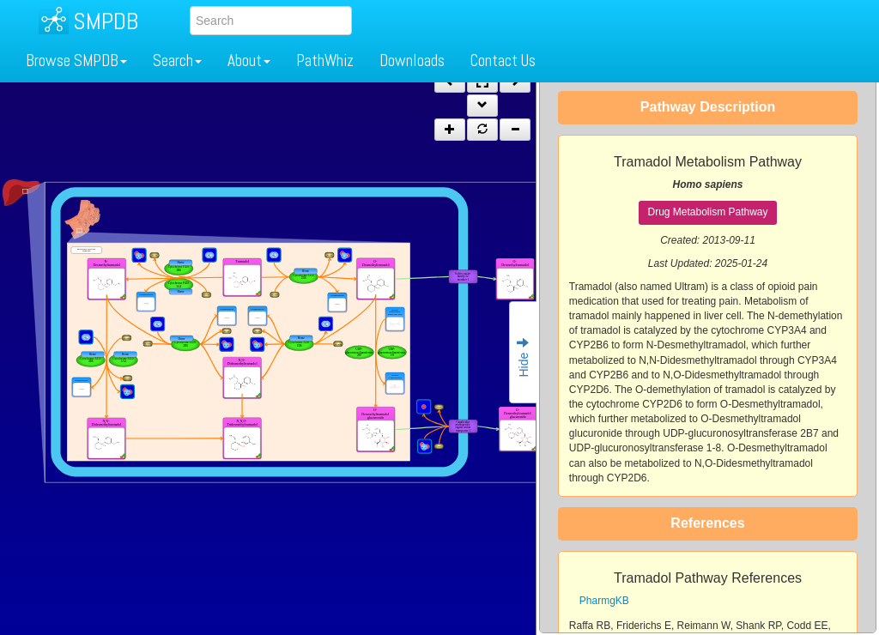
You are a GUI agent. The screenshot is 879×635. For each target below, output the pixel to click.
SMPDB (105, 21)
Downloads (412, 60)
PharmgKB (604, 601)
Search (177, 60)
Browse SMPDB (76, 60)
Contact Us (503, 60)
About (248, 60)
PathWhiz (325, 60)
